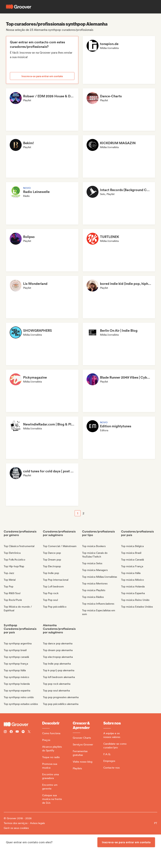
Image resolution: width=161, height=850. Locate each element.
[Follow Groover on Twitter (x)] (29, 732)
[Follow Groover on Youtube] (17, 732)
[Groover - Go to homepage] (23, 724)
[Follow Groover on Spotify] (23, 732)
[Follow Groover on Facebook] (11, 732)
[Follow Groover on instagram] (5, 732)
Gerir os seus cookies (16, 827)
